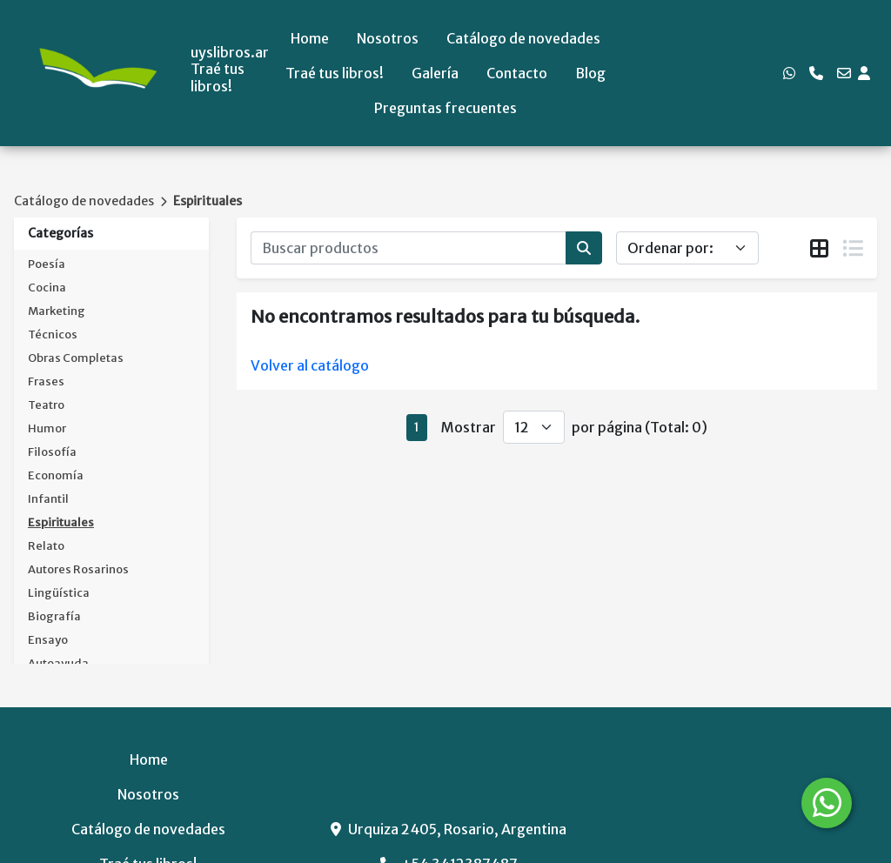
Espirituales (207, 201)
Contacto (516, 73)
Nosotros (388, 38)
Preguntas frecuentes (445, 108)
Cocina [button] (47, 287)
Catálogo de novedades (523, 38)
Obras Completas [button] (76, 358)
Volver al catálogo (310, 365)
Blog (590, 73)
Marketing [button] (56, 311)
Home (310, 38)
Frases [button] (46, 381)
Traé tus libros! (334, 73)
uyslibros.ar (230, 52)
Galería (435, 73)
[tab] (819, 248)
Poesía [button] (46, 264)
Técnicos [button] (52, 334)
